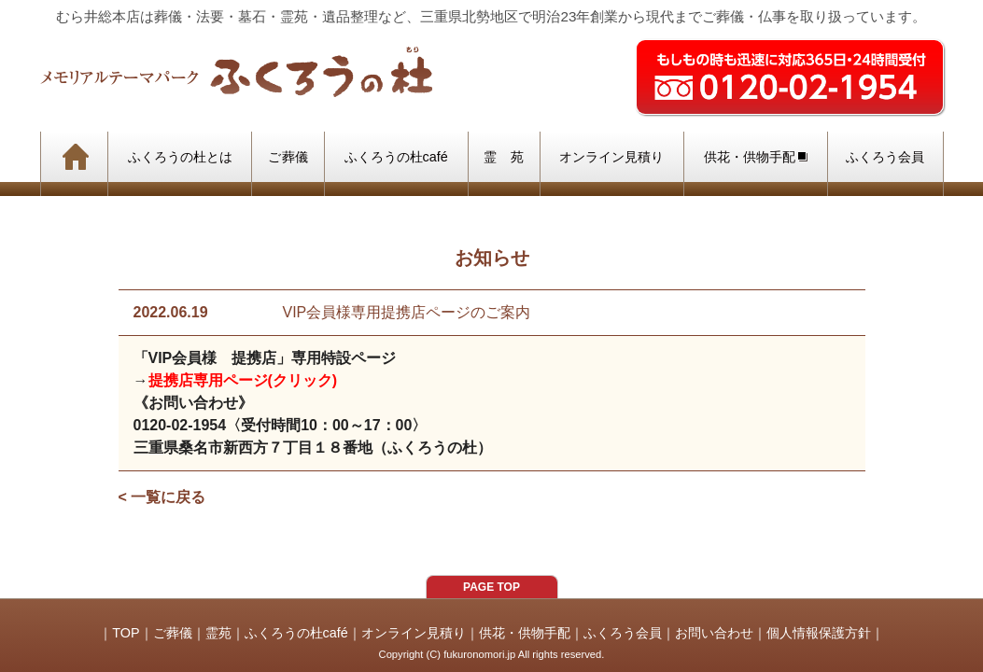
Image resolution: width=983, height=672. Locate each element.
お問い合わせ (714, 632)
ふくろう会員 (622, 632)
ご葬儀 (172, 632)
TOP (125, 632)
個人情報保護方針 (818, 632)
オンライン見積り (413, 632)
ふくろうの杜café (296, 632)
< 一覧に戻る (162, 497)
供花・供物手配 (524, 632)
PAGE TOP (491, 587)
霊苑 (218, 632)
